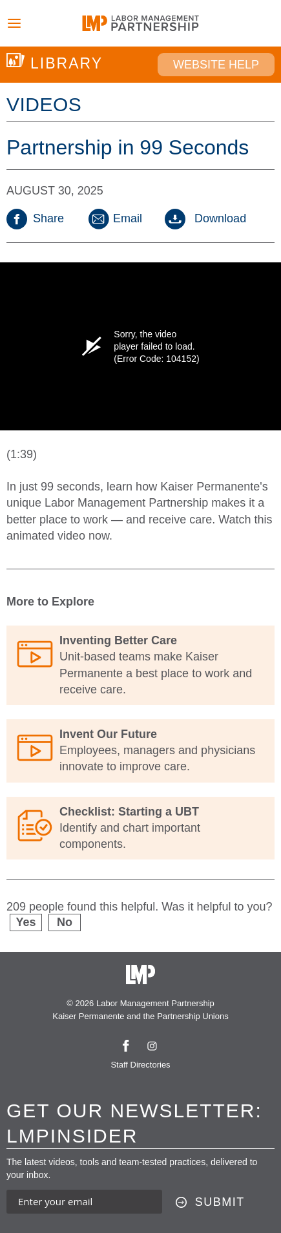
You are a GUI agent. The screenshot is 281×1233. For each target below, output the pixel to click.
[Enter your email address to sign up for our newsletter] (84, 1202)
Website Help (216, 64)
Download (205, 218)
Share (35, 218)
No (64, 922)
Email (114, 218)
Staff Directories (140, 1065)
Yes (26, 922)
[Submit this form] (210, 1203)
